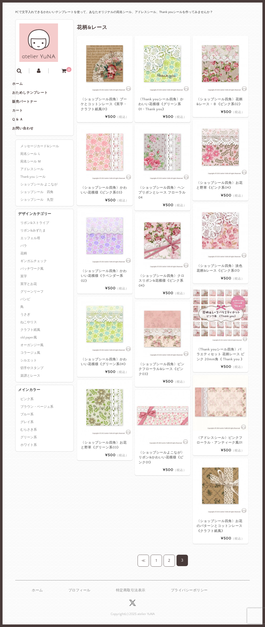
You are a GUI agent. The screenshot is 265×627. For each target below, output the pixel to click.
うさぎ (25, 337)
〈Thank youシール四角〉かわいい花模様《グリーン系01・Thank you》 (161, 104)
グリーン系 (28, 459)
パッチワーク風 (31, 291)
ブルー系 (27, 437)
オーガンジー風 (31, 368)
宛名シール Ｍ (30, 184)
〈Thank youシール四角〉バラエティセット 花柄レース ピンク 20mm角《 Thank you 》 (220, 337)
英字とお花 (28, 306)
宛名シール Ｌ (30, 176)
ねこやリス (28, 345)
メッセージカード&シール (39, 168)
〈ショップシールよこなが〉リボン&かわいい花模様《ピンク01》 (162, 440)
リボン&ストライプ (34, 245)
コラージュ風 (30, 375)
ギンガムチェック (33, 283)
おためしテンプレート (38, 107)
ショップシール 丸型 (36, 222)
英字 (23, 299)
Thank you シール (33, 199)
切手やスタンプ (31, 390)
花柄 (23, 276)
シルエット (28, 383)
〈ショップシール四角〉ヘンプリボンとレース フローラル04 (162, 192)
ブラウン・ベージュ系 (36, 429)
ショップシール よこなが (38, 207)
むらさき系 (28, 452)
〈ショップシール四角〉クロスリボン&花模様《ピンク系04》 (162, 263)
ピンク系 (27, 421)
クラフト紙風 (30, 352)
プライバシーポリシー (189, 590)
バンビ (25, 322)
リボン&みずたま (33, 253)
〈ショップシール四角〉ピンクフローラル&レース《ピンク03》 (162, 352)
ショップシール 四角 (36, 214)
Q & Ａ (26, 139)
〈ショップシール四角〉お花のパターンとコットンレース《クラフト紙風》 (220, 509)
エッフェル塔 (30, 261)
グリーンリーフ (31, 314)
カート (26, 128)
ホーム (26, 96)
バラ (23, 268)
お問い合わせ (31, 150)
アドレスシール (31, 191)
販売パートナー (33, 117)
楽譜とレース (30, 398)
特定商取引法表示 (130, 590)
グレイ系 (27, 444)
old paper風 (28, 360)
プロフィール (79, 590)
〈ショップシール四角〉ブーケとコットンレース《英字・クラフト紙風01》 (104, 104)
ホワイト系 (28, 467)
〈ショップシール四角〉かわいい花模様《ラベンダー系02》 (104, 258)
